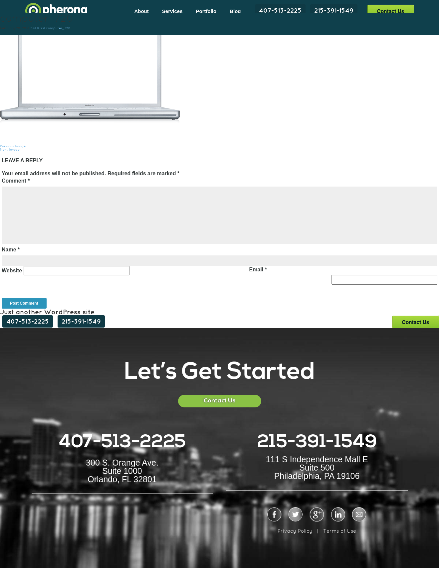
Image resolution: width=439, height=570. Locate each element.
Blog (235, 11)
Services (172, 11)
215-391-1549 (333, 10)
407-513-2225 (280, 10)
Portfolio (206, 11)
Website (12, 270)
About (141, 11)
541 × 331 (38, 28)
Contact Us (390, 10)
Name (11, 249)
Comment (16, 181)
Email (258, 269)
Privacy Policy (295, 531)
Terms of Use (339, 531)
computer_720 (58, 28)
